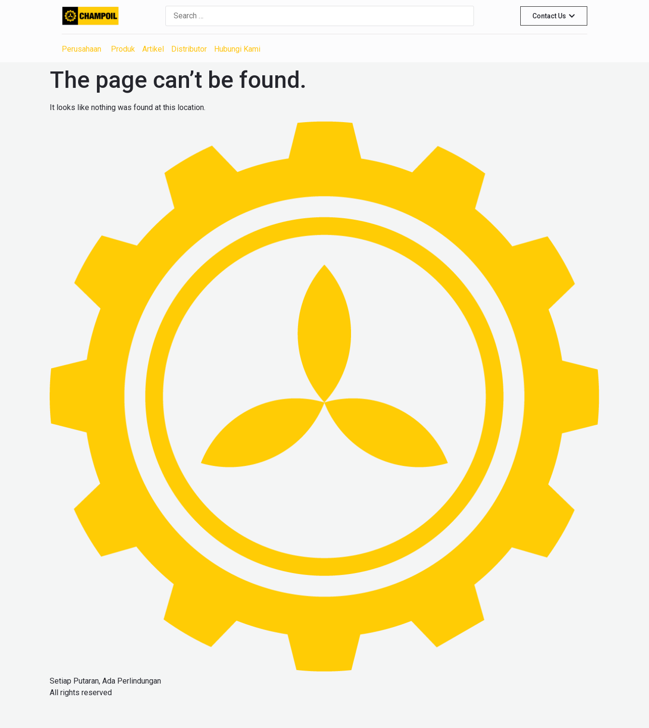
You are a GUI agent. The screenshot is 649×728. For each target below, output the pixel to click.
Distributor (189, 49)
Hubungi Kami (237, 49)
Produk (123, 49)
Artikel (153, 49)
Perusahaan (81, 49)
